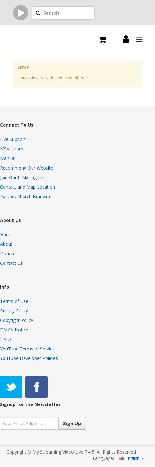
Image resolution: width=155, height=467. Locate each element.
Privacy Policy (14, 311)
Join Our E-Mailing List (22, 177)
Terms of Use (14, 301)
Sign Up (72, 423)
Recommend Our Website (26, 168)
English (131, 458)
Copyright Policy (16, 320)
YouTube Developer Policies (29, 358)
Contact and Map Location (27, 187)
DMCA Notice (14, 330)
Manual (7, 158)
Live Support (13, 139)
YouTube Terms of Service (27, 349)
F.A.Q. (6, 339)
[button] (38, 13)
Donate (8, 253)
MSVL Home (13, 149)
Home (6, 234)
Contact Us (11, 263)
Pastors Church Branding (25, 196)
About (6, 244)
